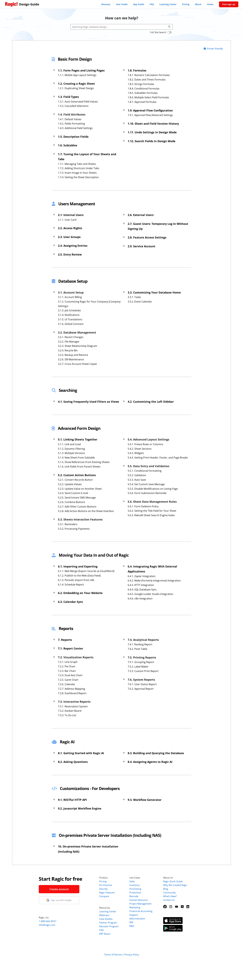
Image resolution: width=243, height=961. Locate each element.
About (198, 4)
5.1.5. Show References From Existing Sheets (84, 462)
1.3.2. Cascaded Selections (73, 106)
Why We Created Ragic (175, 885)
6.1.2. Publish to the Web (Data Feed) (79, 575)
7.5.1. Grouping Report (141, 662)
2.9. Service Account (141, 246)
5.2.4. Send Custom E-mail (73, 493)
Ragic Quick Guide (173, 881)
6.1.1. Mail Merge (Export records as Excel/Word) (86, 571)
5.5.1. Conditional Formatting (144, 470)
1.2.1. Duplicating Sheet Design (76, 88)
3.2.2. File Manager (69, 341)
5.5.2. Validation (137, 475)
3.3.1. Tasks (134, 297)
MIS (131, 922)
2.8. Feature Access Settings (147, 237)
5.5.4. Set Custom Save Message (146, 484)
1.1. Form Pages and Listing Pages (81, 70)
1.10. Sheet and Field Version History (153, 123)
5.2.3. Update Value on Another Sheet (80, 488)
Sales (132, 881)
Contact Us (169, 899)
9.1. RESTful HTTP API (72, 800)
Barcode (133, 896)
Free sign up (228, 4)
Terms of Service (113, 954)
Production (135, 892)
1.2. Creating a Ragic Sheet (76, 83)
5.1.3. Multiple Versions (71, 453)
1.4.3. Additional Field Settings (75, 128)
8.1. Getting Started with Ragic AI (81, 753)
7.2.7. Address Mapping (71, 688)
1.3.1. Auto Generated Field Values (78, 101)
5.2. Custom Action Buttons (77, 475)
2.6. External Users (141, 215)
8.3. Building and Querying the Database (156, 753)
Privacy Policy (131, 954)
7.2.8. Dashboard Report (72, 693)
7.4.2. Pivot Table (137, 649)
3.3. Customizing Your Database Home (154, 292)
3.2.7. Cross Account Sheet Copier (77, 364)
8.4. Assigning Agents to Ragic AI (150, 762)
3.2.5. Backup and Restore (73, 355)
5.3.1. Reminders (67, 524)
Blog (165, 888)
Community (169, 892)
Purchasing (135, 888)
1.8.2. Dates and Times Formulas (147, 79)
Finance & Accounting (140, 911)
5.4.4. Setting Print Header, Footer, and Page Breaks (158, 457)
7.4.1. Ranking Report (140, 644)
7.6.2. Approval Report (141, 688)
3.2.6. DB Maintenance (71, 359)
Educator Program (109, 926)
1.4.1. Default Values (70, 119)
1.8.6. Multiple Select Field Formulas (148, 97)
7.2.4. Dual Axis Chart (70, 675)
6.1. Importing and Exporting (77, 566)
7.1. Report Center (70, 648)
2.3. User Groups (69, 237)
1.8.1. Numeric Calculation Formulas (149, 75)
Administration (137, 918)
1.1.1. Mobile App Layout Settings (77, 75)
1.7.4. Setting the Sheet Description (78, 177)
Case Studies (106, 918)
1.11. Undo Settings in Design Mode (152, 132)
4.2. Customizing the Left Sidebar (151, 401)
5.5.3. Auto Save (137, 479)
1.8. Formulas (137, 70)
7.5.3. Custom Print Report (143, 671)
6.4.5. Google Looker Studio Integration (150, 594)
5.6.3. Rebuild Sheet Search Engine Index (151, 515)
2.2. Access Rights (70, 228)
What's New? (170, 896)
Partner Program (108, 922)
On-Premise (105, 885)
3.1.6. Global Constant (71, 324)
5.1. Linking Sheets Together (77, 439)
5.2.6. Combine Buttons (71, 502)
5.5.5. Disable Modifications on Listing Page (153, 488)
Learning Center (168, 4)
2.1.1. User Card (67, 219)
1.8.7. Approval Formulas (142, 102)
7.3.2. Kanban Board (69, 710)
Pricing (185, 4)
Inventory (134, 885)
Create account (59, 889)
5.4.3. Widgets (136, 453)
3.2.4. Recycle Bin (68, 350)
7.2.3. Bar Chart (67, 671)
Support (133, 914)
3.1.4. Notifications (69, 315)
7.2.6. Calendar (66, 684)
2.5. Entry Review (70, 254)
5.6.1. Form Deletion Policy (143, 506)
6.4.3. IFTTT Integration (141, 585)
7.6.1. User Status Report (142, 684)
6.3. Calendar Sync (70, 602)
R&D (131, 926)
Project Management (140, 903)
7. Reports (65, 640)
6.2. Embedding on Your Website (80, 593)
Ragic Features (107, 892)
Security (103, 888)
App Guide (138, 4)
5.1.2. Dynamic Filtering (71, 448)
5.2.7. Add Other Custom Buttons (77, 506)
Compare (104, 896)
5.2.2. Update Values (70, 484)
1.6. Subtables (67, 145)
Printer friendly (213, 48)
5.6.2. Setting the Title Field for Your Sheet (152, 510)
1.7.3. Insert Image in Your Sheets (77, 172)
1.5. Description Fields (73, 136)
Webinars (104, 915)
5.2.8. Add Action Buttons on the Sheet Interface (86, 511)
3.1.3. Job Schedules (69, 310)
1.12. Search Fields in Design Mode (151, 141)
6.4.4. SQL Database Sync (142, 589)
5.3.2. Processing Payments (74, 528)
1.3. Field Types (68, 97)
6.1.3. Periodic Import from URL (76, 580)
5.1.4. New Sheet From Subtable (76, 457)
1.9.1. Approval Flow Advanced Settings (150, 115)
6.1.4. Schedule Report (71, 584)
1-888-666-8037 (47, 921)
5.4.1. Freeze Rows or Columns (145, 444)
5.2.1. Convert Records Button (75, 479)
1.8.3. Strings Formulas (141, 84)
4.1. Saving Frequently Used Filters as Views (88, 401)
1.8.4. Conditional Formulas (143, 88)
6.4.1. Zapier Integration (141, 576)
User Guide (122, 4)
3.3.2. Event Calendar (140, 301)
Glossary (105, 4)
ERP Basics (104, 933)
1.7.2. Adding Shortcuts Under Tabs (78, 168)
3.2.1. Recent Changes (70, 337)
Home (210, 4)
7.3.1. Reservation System (73, 706)
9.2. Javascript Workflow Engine (79, 808)
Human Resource (138, 899)
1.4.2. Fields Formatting (71, 123)
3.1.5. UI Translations (70, 319)
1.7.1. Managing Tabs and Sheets (77, 164)
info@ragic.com (47, 924)
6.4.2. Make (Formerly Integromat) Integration (154, 580)
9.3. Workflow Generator (144, 800)
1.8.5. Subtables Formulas (143, 93)
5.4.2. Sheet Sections (140, 448)
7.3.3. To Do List (67, 715)
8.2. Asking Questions (73, 762)
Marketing (134, 907)
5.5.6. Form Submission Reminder (147, 493)
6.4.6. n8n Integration (140, 598)
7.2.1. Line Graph (67, 662)
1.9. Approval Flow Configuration (150, 110)
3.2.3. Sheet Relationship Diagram (77, 346)
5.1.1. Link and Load (69, 444)
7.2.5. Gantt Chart (68, 679)
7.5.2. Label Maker (138, 666)
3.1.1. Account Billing (70, 297)
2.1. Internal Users (71, 215)
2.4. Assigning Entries (72, 245)
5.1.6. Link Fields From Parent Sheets (79, 466)
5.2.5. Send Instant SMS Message (77, 497)
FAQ (152, 4)
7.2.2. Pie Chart (66, 666)
